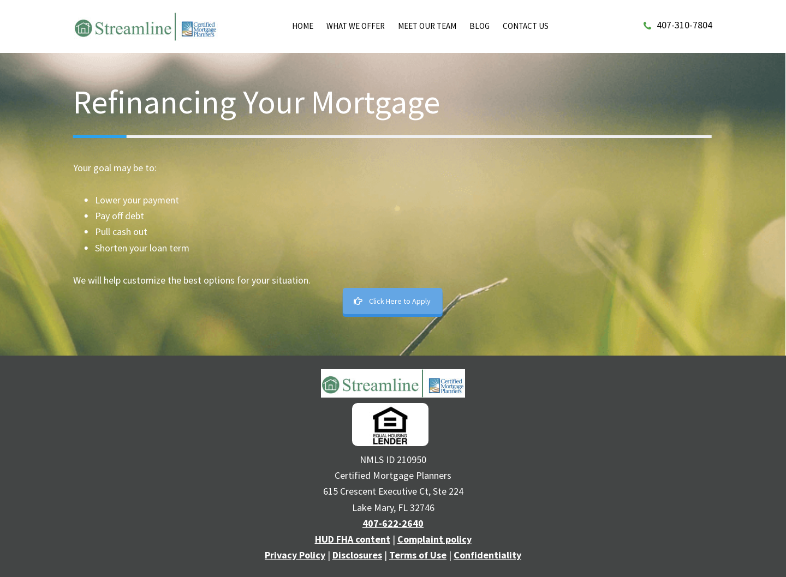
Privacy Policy (295, 555)
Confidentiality (487, 555)
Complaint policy (434, 539)
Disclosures (357, 555)
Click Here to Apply (391, 301)
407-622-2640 (393, 523)
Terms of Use (417, 555)
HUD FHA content (352, 539)
